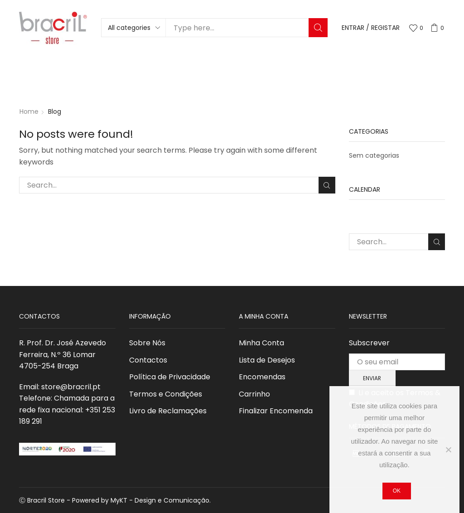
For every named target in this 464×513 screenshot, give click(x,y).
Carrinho (254, 394)
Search (318, 28)
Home (29, 111)
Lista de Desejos (267, 360)
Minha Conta (261, 343)
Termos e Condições (165, 394)
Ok (397, 491)
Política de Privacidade (169, 377)
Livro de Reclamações (168, 411)
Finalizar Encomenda (276, 411)
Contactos (148, 360)
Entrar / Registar (371, 28)
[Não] (448, 449)
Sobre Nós (147, 343)
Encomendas (262, 377)
